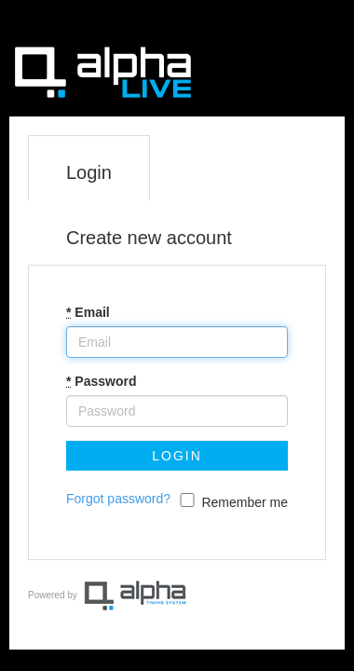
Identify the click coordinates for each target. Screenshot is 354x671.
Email (88, 312)
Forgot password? (118, 498)
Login (89, 172)
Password (101, 381)
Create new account (149, 237)
